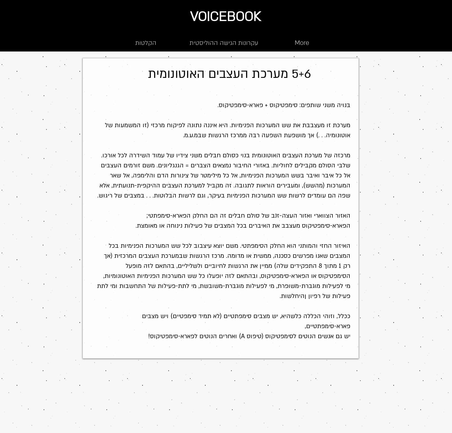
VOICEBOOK (225, 17)
